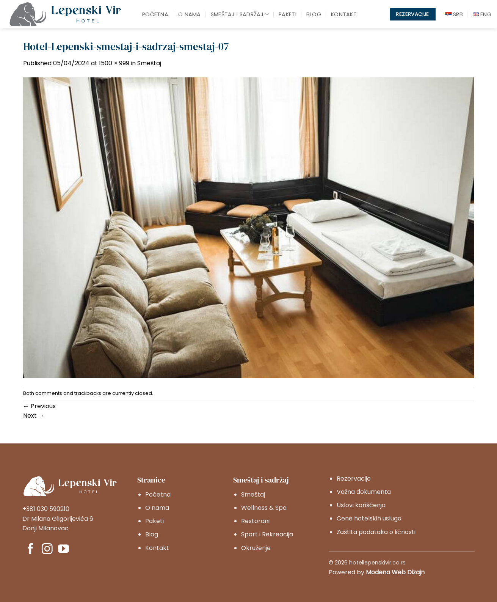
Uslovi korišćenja (361, 505)
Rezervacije (354, 478)
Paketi (287, 14)
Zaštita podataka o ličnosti (376, 532)
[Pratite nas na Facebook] (30, 550)
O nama (189, 14)
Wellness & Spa (264, 507)
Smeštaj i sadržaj (240, 14)
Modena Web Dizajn (395, 572)
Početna (155, 14)
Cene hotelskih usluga (369, 518)
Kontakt (344, 14)
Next (33, 415)
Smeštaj (149, 63)
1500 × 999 (114, 63)
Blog (313, 14)
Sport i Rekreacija (267, 534)
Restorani (255, 521)
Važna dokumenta (364, 491)
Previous (39, 406)
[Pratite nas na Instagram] (47, 550)
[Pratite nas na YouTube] (63, 550)
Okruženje (256, 548)
